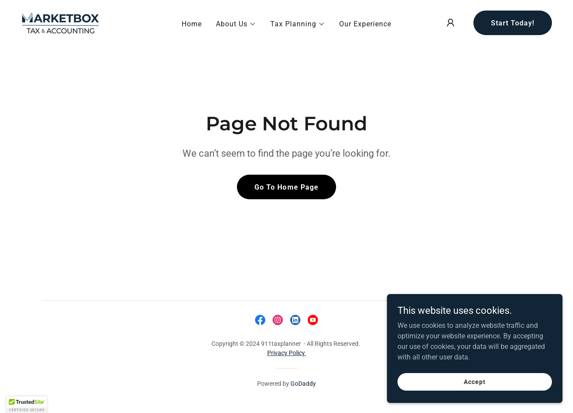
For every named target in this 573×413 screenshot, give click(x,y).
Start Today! (512, 23)
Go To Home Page (286, 187)
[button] (236, 24)
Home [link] (192, 24)
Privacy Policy (286, 352)
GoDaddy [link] (303, 383)
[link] (60, 22)
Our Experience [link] (365, 24)
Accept (474, 381)
